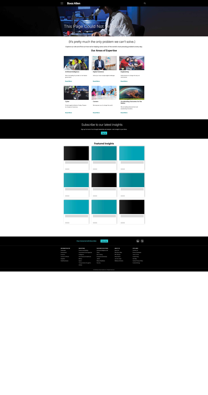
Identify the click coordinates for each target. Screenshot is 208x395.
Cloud (98, 252)
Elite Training (100, 254)
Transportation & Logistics (85, 262)
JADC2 (98, 258)
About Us (117, 250)
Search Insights (104, 233)
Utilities (80, 265)
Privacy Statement (137, 252)
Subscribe (104, 241)
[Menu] (62, 3)
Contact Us (135, 250)
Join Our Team (118, 258)
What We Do (117, 256)
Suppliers (63, 258)
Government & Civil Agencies (85, 252)
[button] (145, 3)
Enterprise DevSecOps (102, 256)
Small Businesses (64, 260)
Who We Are (117, 254)
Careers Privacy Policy (138, 260)
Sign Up (104, 133)
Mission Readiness (101, 260)
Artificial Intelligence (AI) (102, 250)
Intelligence (81, 254)
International (63, 252)
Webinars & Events (119, 260)
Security (98, 262)
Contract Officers (65, 256)
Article (67, 169)
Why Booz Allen (118, 252)
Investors (63, 254)
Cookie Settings (136, 262)
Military (80, 258)
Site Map (135, 258)
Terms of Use (136, 254)
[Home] (73, 3)
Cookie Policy (136, 256)
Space (80, 260)
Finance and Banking (83, 250)
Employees (63, 250)
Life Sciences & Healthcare (85, 256)
